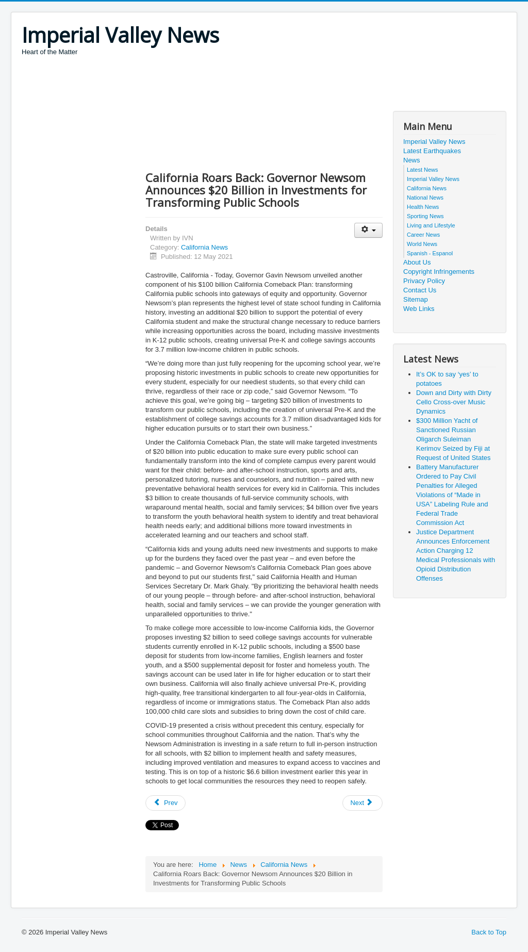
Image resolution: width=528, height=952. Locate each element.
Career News (423, 235)
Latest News (422, 170)
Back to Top (488, 932)
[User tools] (368, 230)
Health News (423, 207)
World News (422, 244)
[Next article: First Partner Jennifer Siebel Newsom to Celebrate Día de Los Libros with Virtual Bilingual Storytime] (362, 803)
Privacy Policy (424, 281)
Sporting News (425, 216)
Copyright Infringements (438, 271)
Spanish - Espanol (430, 253)
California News (204, 247)
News (411, 160)
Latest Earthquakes (432, 151)
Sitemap (415, 299)
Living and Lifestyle (431, 225)
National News (425, 197)
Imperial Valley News (434, 141)
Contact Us (419, 290)
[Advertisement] (209, 85)
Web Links (418, 309)
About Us (417, 262)
